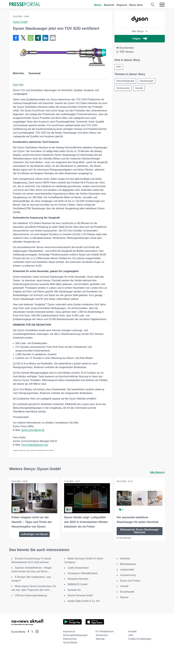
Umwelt (124, 586)
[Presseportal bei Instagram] (36, 631)
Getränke (125, 558)
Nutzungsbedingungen (75, 635)
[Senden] (53, 38)
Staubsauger (147, 81)
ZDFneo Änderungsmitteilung (31, 595)
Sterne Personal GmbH (80, 595)
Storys (98, 5)
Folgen (139, 38)
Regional (122, 5)
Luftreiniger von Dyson (34, 534)
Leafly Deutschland (77, 567)
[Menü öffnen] (162, 4)
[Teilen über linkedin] (45, 38)
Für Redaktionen (105, 631)
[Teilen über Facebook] (16, 38)
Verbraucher (123, 88)
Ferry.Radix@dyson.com (34, 444)
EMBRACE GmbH (77, 584)
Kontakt (132, 631)
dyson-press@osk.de (32, 430)
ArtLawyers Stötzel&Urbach (82, 573)
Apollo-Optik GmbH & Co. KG (83, 601)
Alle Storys (139, 31)
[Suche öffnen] (153, 4)
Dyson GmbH (20, 22)
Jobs (130, 635)
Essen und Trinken (130, 580)
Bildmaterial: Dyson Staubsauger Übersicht (139, 531)
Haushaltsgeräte (125, 81)
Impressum (69, 631)
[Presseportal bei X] (31, 631)
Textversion (102, 635)
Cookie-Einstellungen (139, 639)
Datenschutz (70, 639)
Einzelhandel (127, 591)
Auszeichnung (128, 575)
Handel (140, 88)
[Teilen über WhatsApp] (31, 38)
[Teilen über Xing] (38, 38)
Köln (15, 84)
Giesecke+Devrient (77, 579)
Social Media (70, 642)
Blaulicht (109, 5)
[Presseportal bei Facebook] (27, 631)
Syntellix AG (74, 590)
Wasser (124, 597)
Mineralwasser (128, 564)
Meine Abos (136, 5)
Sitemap (100, 639)
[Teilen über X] (23, 38)
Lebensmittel (127, 569)
